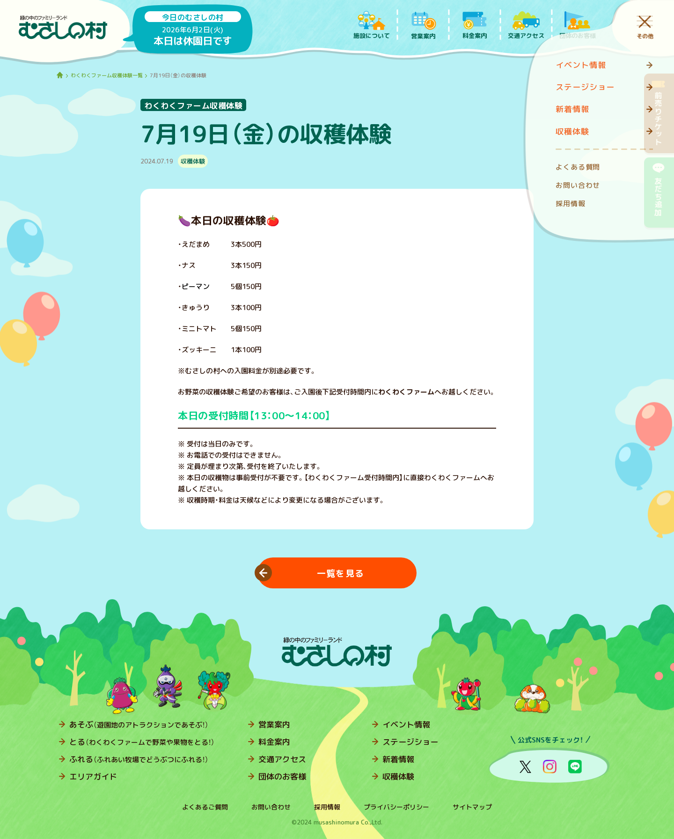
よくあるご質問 (205, 806)
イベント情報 (406, 724)
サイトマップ (472, 806)
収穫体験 (398, 776)
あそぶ (139, 724)
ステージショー (410, 741)
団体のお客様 (282, 776)
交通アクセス (282, 759)
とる (142, 741)
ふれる (139, 759)
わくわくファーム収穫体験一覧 (107, 75)
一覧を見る (340, 573)
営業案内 (274, 724)
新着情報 (398, 759)
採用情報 (327, 806)
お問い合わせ (271, 806)
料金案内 (274, 741)
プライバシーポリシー (396, 806)
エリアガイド (93, 776)
